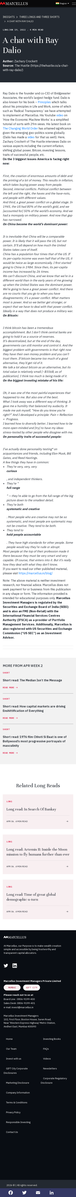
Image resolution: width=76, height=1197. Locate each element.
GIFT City (31, 987)
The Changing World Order (20, 128)
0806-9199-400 (26, 999)
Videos (47, 1058)
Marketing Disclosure (17, 1082)
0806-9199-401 (26, 1003)
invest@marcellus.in (22, 1007)
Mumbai (12, 987)
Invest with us (13, 1058)
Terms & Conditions (16, 1102)
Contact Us (12, 1132)
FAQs (46, 1048)
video (59, 115)
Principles (44, 102)
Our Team (11, 1048)
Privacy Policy (13, 1112)
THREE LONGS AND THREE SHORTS (39, 17)
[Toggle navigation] (74, 3)
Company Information (18, 1092)
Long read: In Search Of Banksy (31, 809)
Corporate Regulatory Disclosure (54, 1080)
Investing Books (52, 1039)
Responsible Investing (18, 1122)
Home (9, 1039)
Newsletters (50, 1068)
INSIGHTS (9, 17)
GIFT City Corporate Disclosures (16, 1070)
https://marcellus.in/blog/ (36, 573)
